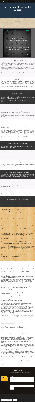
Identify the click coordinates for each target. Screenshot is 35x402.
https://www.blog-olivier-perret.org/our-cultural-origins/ (11, 223)
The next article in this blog (5, 193)
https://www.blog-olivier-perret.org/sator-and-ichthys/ (11, 258)
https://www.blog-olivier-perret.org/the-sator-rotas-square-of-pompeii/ (16, 299)
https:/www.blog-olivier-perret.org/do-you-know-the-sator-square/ (13, 254)
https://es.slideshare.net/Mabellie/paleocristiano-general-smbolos (22, 241)
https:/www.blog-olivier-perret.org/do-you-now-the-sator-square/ (14, 211)
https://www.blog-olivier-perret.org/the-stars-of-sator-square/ (12, 225)
